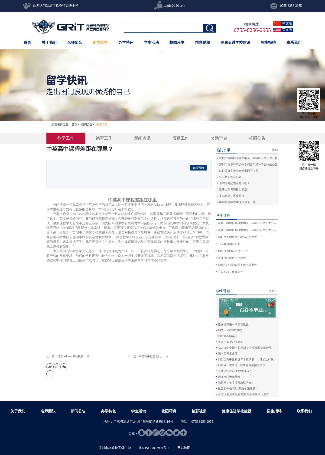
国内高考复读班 (227, 353)
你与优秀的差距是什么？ (234, 183)
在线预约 (198, 167)
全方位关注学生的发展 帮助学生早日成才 (243, 394)
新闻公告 (86, 124)
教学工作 (101, 124)
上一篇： (67, 356)
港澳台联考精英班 (229, 376)
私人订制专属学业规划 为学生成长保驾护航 (245, 347)
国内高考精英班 (227, 336)
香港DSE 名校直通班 (231, 342)
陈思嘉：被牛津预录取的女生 (236, 382)
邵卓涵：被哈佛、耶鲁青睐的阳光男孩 (241, 365)
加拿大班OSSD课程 (230, 330)
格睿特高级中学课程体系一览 (237, 202)
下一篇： (148, 356)
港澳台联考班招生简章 (233, 189)
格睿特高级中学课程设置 (233, 324)
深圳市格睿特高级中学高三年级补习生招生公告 (248, 158)
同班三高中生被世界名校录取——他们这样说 (246, 359)
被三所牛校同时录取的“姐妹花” (237, 388)
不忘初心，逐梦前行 (231, 195)
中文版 (287, 23)
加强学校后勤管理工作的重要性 (237, 265)
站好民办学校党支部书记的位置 (238, 170)
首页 (27, 42)
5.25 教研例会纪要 (230, 177)
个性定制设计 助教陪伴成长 (235, 371)
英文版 (287, 29)
